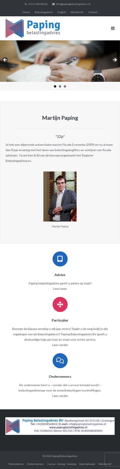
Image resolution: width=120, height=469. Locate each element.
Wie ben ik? (77, 12)
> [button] (114, 60)
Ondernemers (35, 464)
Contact (92, 12)
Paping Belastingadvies (65, 456)
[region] (60, 65)
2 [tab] (60, 86)
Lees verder (60, 345)
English (62, 12)
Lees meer (60, 288)
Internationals (87, 464)
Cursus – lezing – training (61, 464)
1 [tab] (55, 86)
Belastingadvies (44, 12)
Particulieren (16, 464)
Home (26, 12)
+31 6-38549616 (37, 4)
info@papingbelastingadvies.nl (73, 4)
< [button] (5, 60)
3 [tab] (65, 86)
